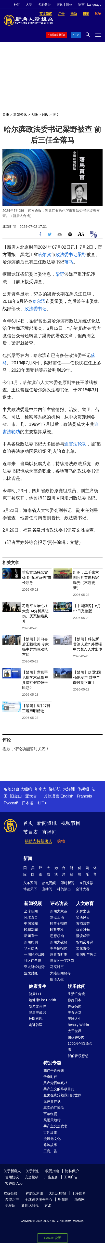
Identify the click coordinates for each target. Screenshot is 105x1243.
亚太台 (31, 796)
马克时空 (57, 967)
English (66, 796)
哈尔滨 (44, 254)
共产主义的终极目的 (58, 1089)
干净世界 (79, 1193)
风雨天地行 (52, 1120)
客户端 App (14, 1183)
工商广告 (50, 1151)
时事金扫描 (58, 923)
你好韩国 (74, 1006)
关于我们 (32, 1171)
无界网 (10, 1206)
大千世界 (74, 1031)
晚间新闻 (31, 930)
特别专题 (52, 1062)
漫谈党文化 (52, 1139)
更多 (47, 1206)
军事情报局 (58, 948)
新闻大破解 (58, 942)
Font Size (81, 233)
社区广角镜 (32, 961)
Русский (11, 803)
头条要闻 (30, 883)
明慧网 (63, 1199)
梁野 (82, 254)
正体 (60, 4)
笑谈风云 (83, 917)
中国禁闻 (31, 923)
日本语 (28, 803)
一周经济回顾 (34, 954)
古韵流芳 (83, 923)
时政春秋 (57, 930)
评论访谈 (59, 903)
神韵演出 (64, 889)
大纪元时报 (57, 1193)
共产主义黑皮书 (55, 1126)
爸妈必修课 (84, 942)
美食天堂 (74, 1012)
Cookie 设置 (52, 1238)
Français (84, 796)
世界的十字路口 (62, 961)
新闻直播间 (57, 35)
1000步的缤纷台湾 (80, 1047)
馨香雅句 (83, 930)
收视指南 (52, 1171)
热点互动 (57, 917)
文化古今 (83, 948)
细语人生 (57, 979)
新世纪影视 (30, 1206)
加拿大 (40, 789)
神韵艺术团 (34, 1193)
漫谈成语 (83, 936)
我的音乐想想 (78, 1056)
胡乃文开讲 (37, 1006)
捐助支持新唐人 (38, 841)
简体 (69, 4)
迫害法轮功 (75, 444)
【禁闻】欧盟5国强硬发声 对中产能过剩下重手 (87, 677)
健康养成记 (37, 1012)
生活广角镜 (76, 994)
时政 (45, 115)
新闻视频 (33, 903)
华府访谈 (31, 948)
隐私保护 (72, 1171)
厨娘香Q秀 (76, 1037)
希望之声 (12, 1199)
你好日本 (74, 1000)
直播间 (49, 832)
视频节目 (70, 823)
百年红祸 (50, 1114)
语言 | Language (89, 4)
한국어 (43, 803)
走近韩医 (35, 1025)
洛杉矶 (55, 789)
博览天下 (30, 889)
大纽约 (26, 789)
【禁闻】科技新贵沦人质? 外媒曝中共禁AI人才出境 (87, 644)
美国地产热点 (86, 954)
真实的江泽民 (53, 1108)
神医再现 (35, 1019)
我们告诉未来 (53, 1071)
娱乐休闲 (76, 986)
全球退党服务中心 (38, 1199)
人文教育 (85, 903)
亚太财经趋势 (34, 967)
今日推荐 (86, 883)
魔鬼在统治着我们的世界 (62, 1095)
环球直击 (31, 917)
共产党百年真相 (55, 1083)
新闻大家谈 (58, 911)
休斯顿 (83, 789)
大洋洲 (69, 789)
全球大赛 (83, 889)
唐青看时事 (58, 954)
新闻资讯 (20, 115)
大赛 (29, 4)
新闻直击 (31, 936)
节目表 (30, 832)
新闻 (27, 858)
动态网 (79, 1199)
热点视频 (49, 883)
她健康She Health (42, 1000)
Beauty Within (78, 1025)
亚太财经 (31, 973)
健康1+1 (35, 994)
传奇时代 (50, 1077)
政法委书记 (66, 254)
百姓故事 (50, 1133)
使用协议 (12, 1177)
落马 (68, 262)
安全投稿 (32, 1177)
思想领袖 (57, 936)
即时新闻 (67, 883)
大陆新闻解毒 (60, 973)
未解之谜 (83, 911)
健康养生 (37, 986)
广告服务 (51, 1177)
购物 (61, 841)
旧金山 (16, 796)
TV (77, 35)
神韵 (17, 4)
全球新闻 (31, 911)
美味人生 (74, 1019)
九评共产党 (52, 1102)
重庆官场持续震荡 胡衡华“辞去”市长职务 (36, 577)
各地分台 (44, 4)
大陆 (34, 115)
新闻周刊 (31, 942)
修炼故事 (50, 1145)
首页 (5, 115)
